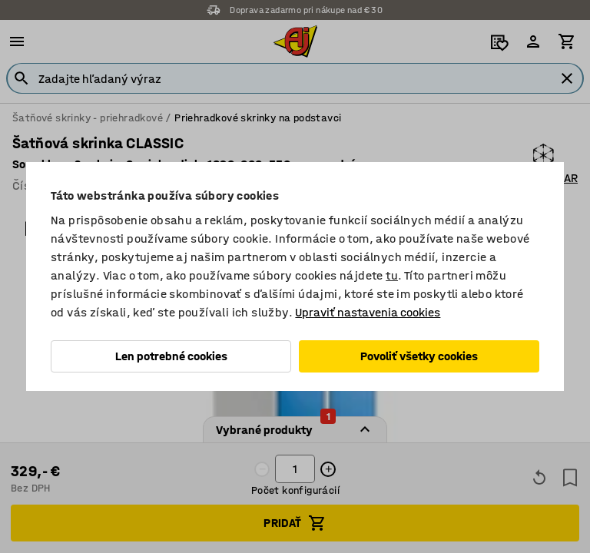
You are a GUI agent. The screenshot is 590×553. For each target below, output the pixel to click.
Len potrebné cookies (171, 356)
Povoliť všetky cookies (419, 356)
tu (392, 275)
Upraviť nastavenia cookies (367, 312)
